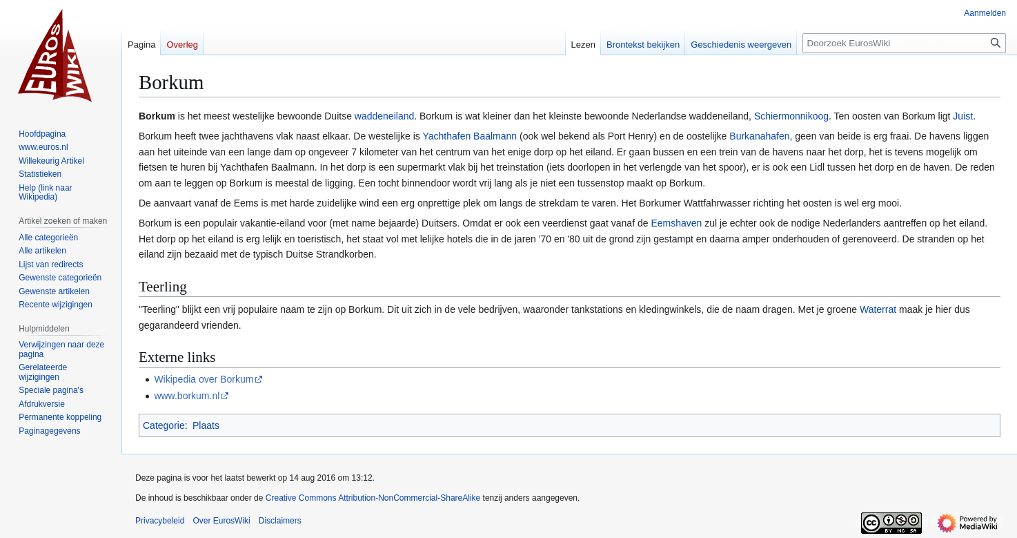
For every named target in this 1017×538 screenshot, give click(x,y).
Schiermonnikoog (791, 116)
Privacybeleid (159, 521)
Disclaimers (280, 521)
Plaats (205, 425)
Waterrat (878, 309)
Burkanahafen (759, 136)
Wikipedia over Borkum (203, 379)
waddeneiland (384, 116)
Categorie (164, 425)
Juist (963, 116)
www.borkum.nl (186, 395)
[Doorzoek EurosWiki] (904, 43)
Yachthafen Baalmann (469, 136)
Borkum (157, 116)
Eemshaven (676, 223)
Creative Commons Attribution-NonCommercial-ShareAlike (373, 498)
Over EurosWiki (221, 521)
